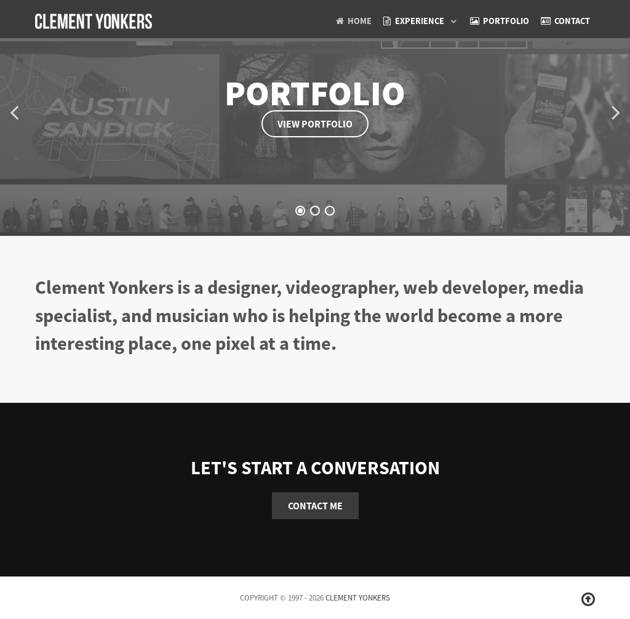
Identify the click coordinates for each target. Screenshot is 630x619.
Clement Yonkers (357, 597)
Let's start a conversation (315, 467)
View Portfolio (315, 124)
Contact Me (315, 506)
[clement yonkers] (93, 19)
